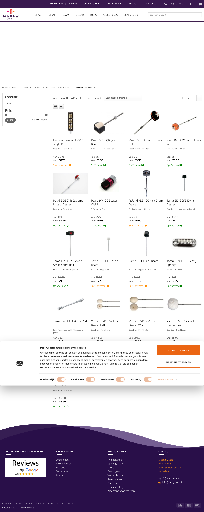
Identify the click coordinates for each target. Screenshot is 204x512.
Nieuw (10, 103)
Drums (14, 87)
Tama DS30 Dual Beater (144, 261)
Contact (132, 3)
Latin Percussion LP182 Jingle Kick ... (68, 142)
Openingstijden (92, 3)
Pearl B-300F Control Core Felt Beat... (145, 142)
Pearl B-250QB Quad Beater (104, 142)
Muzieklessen (63, 463)
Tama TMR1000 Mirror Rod (70, 321)
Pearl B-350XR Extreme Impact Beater (68, 202)
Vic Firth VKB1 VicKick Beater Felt (104, 323)
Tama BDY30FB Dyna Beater (180, 202)
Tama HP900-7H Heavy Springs (181, 263)
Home (5, 87)
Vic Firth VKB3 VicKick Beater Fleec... (181, 323)
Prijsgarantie (114, 459)
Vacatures (150, 3)
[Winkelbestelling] (123, 98)
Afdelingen (62, 459)
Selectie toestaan (178, 488)
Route (110, 467)
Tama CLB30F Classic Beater (104, 263)
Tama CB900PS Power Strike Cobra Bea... (67, 263)
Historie (60, 467)
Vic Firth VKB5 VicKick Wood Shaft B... (67, 383)
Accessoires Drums (30, 87)
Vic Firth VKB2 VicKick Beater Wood (143, 323)
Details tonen (165, 506)
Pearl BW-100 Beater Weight (104, 202)
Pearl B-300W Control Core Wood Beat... (184, 142)
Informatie (55, 3)
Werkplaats (115, 3)
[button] (192, 3)
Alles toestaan (178, 476)
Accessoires (112, 15)
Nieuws (73, 3)
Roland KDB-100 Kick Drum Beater (146, 202)
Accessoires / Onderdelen (56, 87)
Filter (10, 120)
